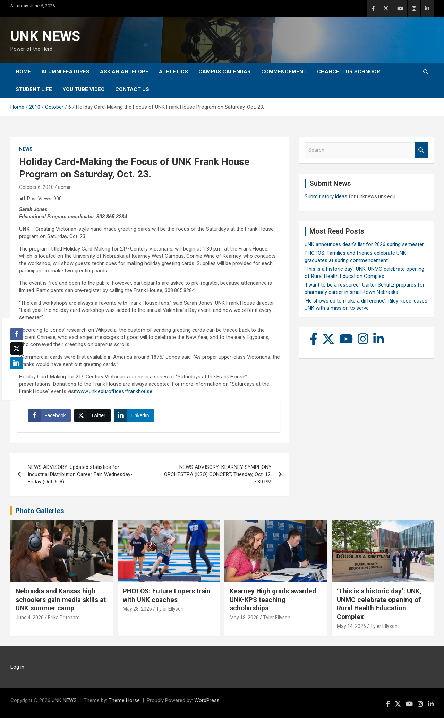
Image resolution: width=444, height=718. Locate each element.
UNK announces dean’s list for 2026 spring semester (364, 244)
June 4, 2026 (30, 617)
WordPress (207, 700)
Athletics (173, 72)
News (26, 149)
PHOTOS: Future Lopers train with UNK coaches (167, 595)
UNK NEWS (45, 36)
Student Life (34, 89)
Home (23, 72)
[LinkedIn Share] (134, 415)
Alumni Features (65, 72)
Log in (17, 667)
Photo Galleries (39, 511)
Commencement (284, 72)
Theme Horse (124, 700)
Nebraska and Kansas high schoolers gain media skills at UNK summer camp (61, 599)
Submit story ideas (326, 196)
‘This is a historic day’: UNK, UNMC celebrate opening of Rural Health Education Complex (379, 604)
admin (65, 187)
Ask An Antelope (124, 72)
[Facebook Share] (49, 415)
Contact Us (132, 89)
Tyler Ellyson (169, 609)
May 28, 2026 (137, 609)
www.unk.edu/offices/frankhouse (114, 391)
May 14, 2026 (351, 626)
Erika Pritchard (64, 617)
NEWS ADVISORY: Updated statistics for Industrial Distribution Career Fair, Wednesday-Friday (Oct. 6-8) (80, 474)
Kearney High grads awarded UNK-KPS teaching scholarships (273, 599)
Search (421, 150)
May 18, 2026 (244, 617)
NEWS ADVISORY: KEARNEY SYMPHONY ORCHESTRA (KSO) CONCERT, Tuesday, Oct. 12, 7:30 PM (218, 474)
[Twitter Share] (92, 415)
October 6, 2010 (36, 187)
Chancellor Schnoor (348, 72)
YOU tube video (83, 89)
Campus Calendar (224, 72)
